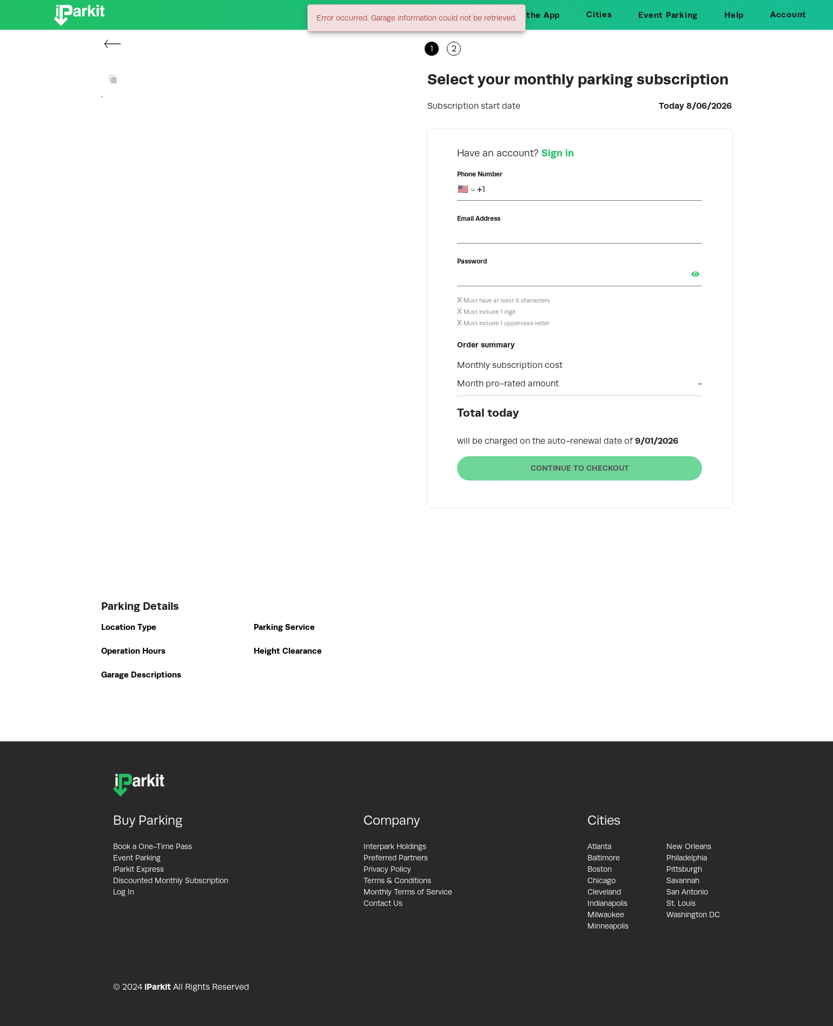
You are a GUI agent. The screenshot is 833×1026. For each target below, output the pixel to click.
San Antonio (687, 891)
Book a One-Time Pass (152, 846)
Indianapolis (607, 903)
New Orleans (688, 846)
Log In (123, 891)
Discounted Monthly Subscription (170, 880)
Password (472, 261)
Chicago (601, 880)
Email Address (478, 218)
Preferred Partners (395, 857)
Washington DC (693, 914)
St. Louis (681, 903)
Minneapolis (608, 926)
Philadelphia (686, 857)
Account (788, 14)
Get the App (534, 14)
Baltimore (603, 857)
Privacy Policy (387, 869)
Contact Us (382, 903)
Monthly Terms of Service (407, 891)
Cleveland (604, 891)
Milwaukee (605, 914)
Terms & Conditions (397, 880)
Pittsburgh (684, 869)
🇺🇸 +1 (471, 189)
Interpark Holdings (394, 846)
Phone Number (480, 174)
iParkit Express (138, 869)
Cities (599, 14)
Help (734, 14)
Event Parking (668, 14)
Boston (599, 869)
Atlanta (599, 846)
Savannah (682, 880)
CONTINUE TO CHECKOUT (580, 468)
